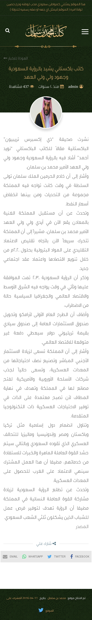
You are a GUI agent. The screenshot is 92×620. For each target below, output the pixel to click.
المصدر (82, 527)
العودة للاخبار (15, 58)
